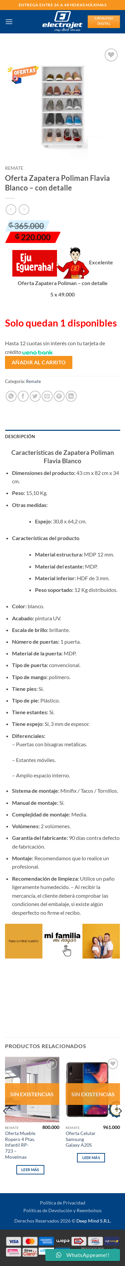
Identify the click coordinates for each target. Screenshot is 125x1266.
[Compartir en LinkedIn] (71, 396)
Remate (14, 168)
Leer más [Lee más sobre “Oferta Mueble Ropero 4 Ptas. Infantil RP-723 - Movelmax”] (30, 1169)
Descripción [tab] (20, 436)
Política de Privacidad (62, 1203)
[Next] (120, 1124)
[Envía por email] (47, 396)
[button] (9, 21)
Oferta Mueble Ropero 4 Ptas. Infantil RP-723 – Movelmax (20, 1145)
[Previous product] (24, 209)
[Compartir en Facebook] (23, 396)
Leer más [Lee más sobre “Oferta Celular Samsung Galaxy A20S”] (91, 1157)
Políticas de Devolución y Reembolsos (62, 1210)
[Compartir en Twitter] (35, 396)
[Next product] (11, 209)
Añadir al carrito (39, 362)
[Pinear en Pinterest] (59, 396)
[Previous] (5, 1124)
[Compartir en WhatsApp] (11, 396)
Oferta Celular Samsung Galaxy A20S (81, 1139)
